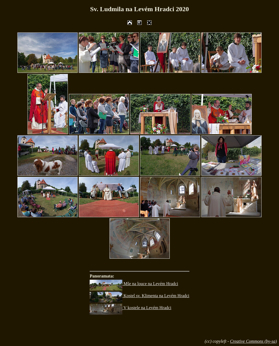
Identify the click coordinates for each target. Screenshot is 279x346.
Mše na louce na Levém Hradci (134, 283)
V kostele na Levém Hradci (130, 307)
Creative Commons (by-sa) (253, 341)
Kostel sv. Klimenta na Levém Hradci (139, 295)
